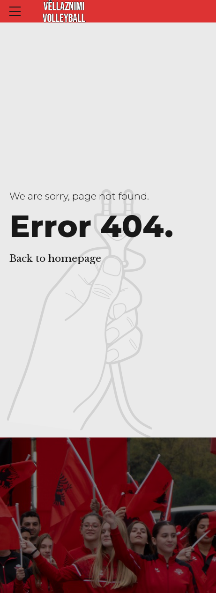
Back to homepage (55, 258)
